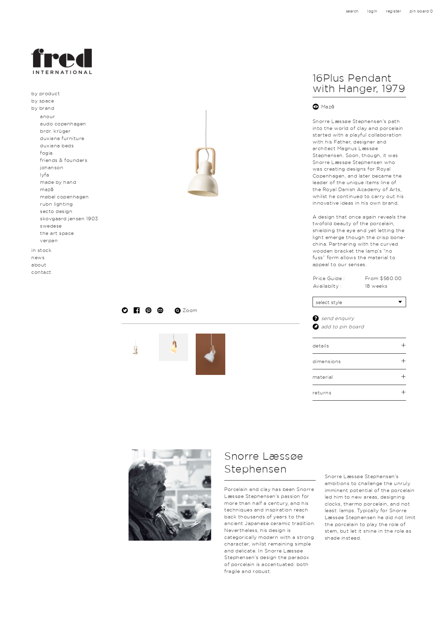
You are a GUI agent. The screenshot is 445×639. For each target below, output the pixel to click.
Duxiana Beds (57, 145)
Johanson (51, 167)
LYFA (44, 175)
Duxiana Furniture (62, 138)
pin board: (421, 11)
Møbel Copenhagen (64, 196)
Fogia (46, 153)
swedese (51, 226)
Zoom (186, 310)
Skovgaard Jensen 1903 (69, 218)
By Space (42, 101)
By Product (45, 93)
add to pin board (342, 326)
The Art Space (57, 233)
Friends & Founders (63, 160)
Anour (47, 116)
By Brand (42, 108)
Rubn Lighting (56, 204)
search (352, 11)
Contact (41, 272)
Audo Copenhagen (63, 123)
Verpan (49, 240)
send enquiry (337, 318)
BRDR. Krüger (55, 131)
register (393, 11)
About (39, 265)
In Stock (41, 250)
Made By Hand (58, 182)
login (372, 11)
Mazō (47, 189)
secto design (56, 211)
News (37, 257)
